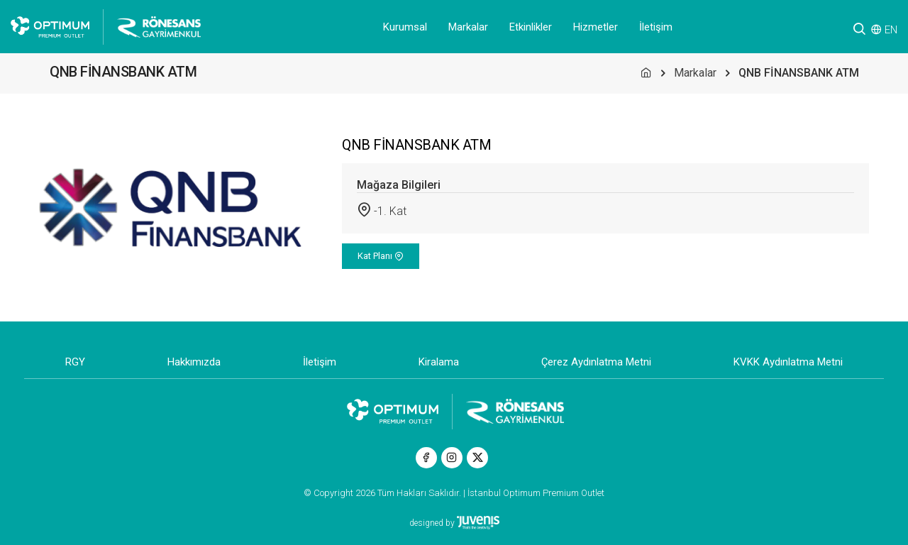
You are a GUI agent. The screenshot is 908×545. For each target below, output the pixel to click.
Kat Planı (381, 256)
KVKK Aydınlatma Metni (788, 362)
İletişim (655, 27)
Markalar (468, 27)
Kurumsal (405, 27)
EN (891, 29)
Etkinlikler (530, 27)
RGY (75, 362)
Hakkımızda (194, 362)
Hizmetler (595, 27)
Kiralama (439, 362)
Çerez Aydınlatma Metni (596, 362)
